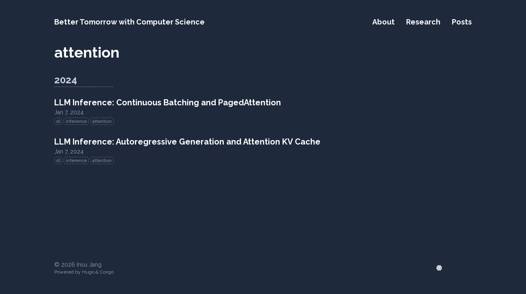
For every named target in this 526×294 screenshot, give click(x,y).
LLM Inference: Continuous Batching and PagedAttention (167, 102)
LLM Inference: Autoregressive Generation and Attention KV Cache (187, 142)
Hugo (88, 272)
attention (102, 121)
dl (58, 121)
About (383, 22)
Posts (462, 22)
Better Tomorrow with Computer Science (129, 22)
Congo (107, 272)
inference (76, 121)
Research (423, 22)
